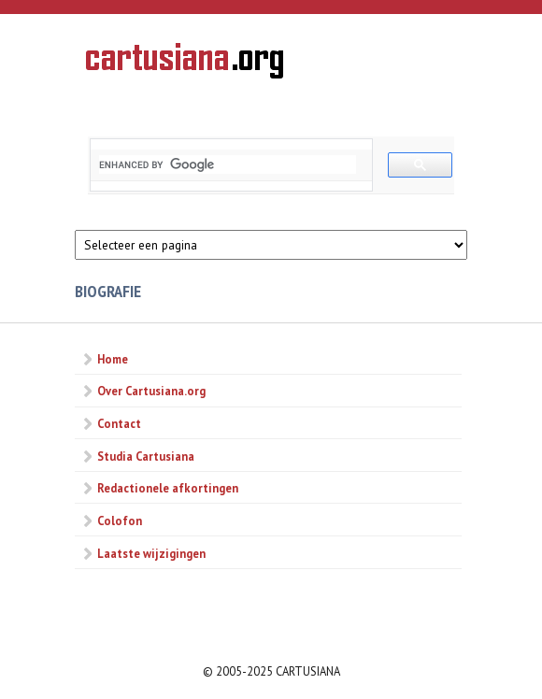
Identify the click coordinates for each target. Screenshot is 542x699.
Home (112, 358)
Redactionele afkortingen (167, 487)
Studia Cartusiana (145, 456)
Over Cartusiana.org (151, 390)
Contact (119, 423)
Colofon (119, 520)
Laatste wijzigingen (151, 553)
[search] (227, 164)
